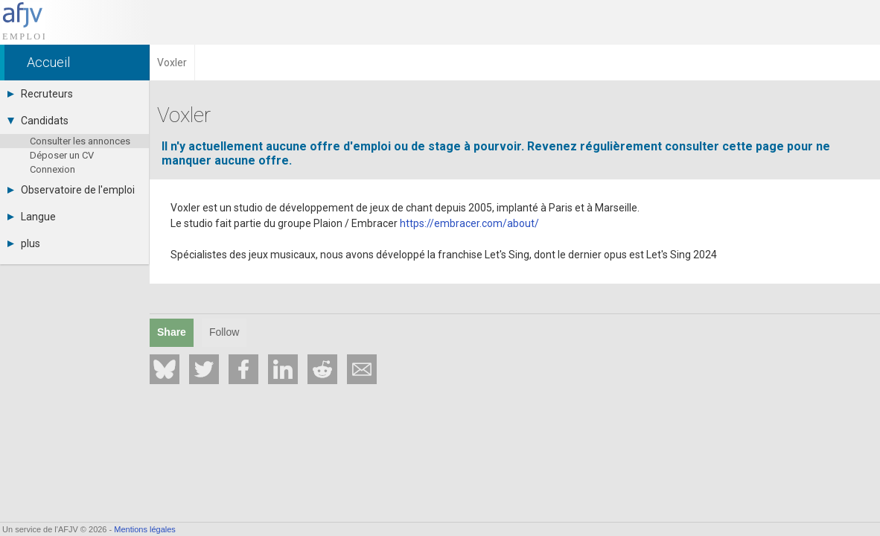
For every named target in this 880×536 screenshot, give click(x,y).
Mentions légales (145, 529)
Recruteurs (40, 94)
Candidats (37, 121)
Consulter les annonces (80, 141)
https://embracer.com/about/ (469, 223)
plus (23, 243)
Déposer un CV (62, 155)
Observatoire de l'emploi (71, 190)
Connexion (52, 169)
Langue (31, 217)
